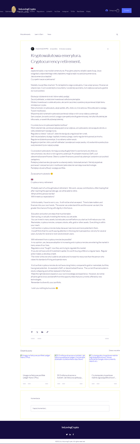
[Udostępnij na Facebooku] (32, 332)
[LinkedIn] (70, 434)
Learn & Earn (39, 34)
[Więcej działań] (108, 49)
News (49, 34)
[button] (117, 34)
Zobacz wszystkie (114, 350)
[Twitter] (67, 434)
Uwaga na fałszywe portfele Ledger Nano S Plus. (34, 376)
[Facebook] (73, 434)
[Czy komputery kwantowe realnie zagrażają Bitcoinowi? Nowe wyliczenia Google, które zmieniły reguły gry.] (104, 363)
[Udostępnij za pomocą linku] (47, 332)
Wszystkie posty (25, 34)
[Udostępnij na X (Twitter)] (37, 332)
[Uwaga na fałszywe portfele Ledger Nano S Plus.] (35, 363)
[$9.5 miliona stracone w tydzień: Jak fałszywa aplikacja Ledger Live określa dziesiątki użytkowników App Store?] (70, 363)
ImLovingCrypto (70, 427)
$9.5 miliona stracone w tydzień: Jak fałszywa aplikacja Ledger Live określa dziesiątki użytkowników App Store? (69, 376)
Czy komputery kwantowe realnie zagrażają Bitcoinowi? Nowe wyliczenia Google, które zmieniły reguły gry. (104, 376)
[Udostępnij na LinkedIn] (42, 332)
